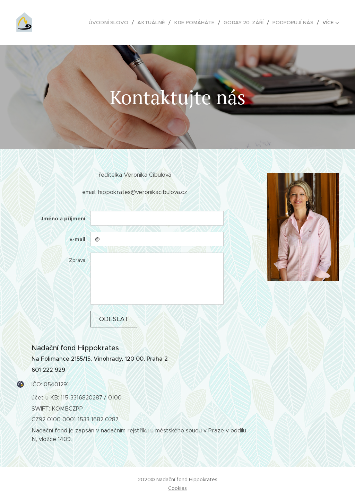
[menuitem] (115, 22)
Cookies (177, 488)
